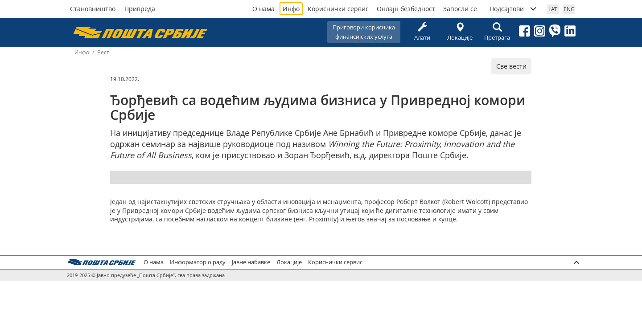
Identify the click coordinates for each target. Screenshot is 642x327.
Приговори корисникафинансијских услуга (364, 32)
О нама (263, 8)
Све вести (511, 66)
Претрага (497, 31)
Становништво (92, 8)
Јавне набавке (251, 262)
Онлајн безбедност (406, 8)
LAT (552, 8)
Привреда (139, 8)
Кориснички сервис (338, 8)
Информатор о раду (198, 262)
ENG (569, 8)
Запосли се (460, 8)
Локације (459, 31)
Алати (422, 31)
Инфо (291, 8)
